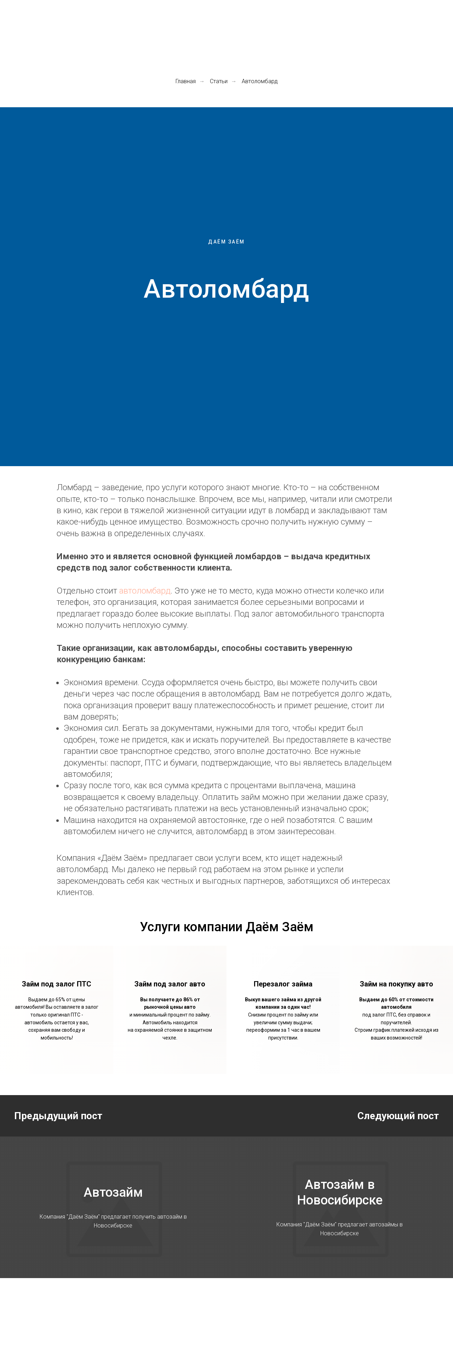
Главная (186, 81)
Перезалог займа (283, 984)
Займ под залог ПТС (56, 984)
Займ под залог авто (169, 984)
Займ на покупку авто (396, 984)
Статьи (219, 81)
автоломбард (145, 591)
